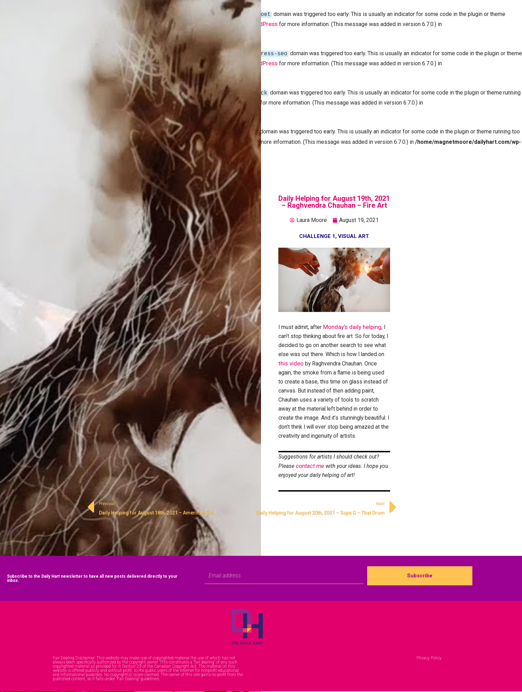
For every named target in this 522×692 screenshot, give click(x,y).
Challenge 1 (317, 231)
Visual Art (353, 231)
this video (291, 359)
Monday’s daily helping (353, 322)
